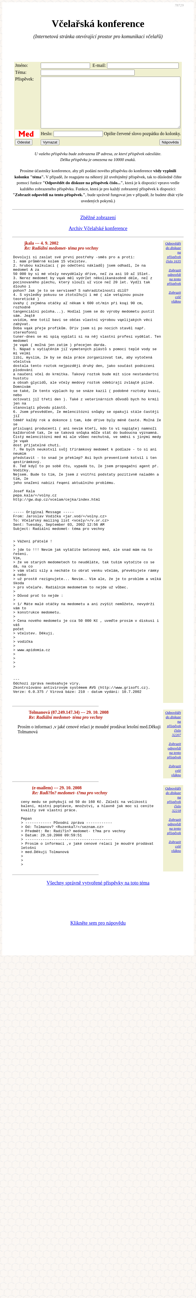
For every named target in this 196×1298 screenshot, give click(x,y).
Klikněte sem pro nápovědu (97, 1035)
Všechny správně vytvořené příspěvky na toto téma (98, 995)
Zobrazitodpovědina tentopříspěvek (174, 287)
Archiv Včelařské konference (98, 238)
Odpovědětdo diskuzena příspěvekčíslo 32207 (173, 822)
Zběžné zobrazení (98, 227)
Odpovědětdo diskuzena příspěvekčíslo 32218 (173, 898)
